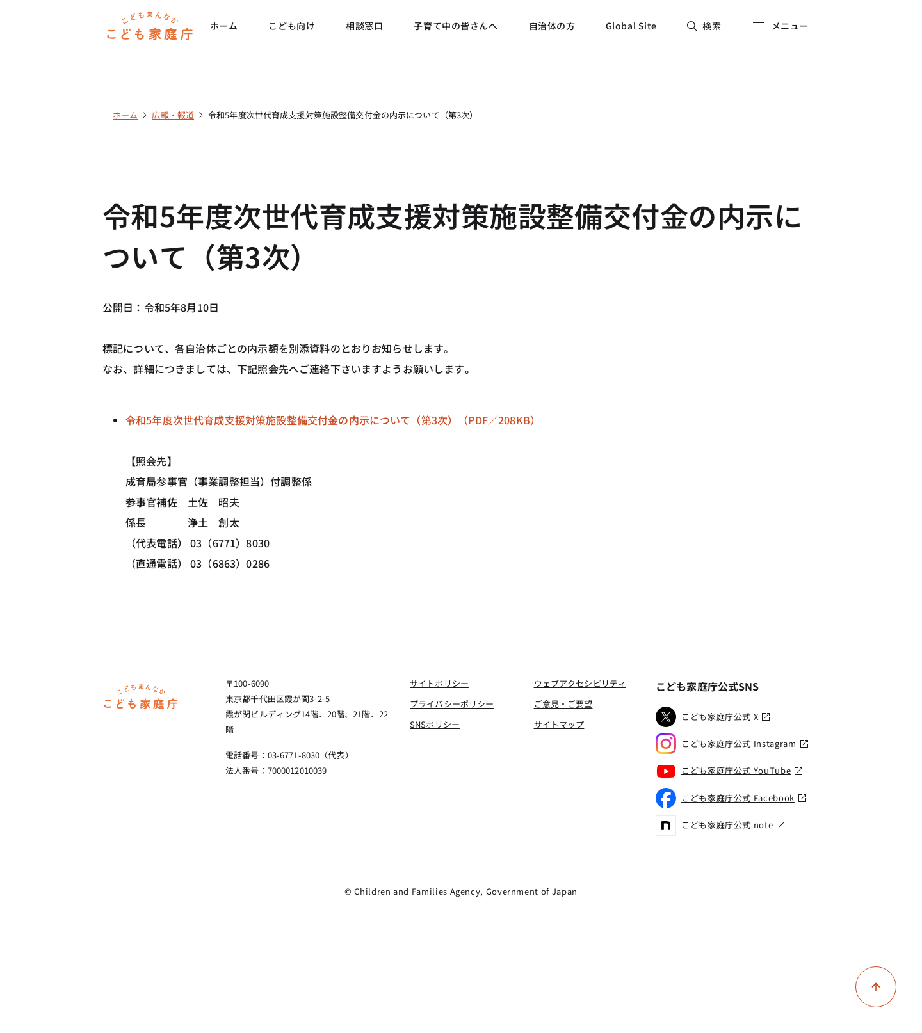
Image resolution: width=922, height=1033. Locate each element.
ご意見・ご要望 (563, 704)
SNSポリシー (435, 724)
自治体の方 (552, 25)
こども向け (291, 25)
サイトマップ (559, 724)
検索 (704, 25)
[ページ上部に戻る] (875, 986)
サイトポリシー (439, 683)
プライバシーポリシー (452, 704)
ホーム (224, 25)
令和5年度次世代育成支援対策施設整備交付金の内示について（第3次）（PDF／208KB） (332, 420)
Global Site (631, 25)
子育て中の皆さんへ (455, 25)
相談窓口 (364, 25)
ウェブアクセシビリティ (580, 683)
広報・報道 (173, 115)
